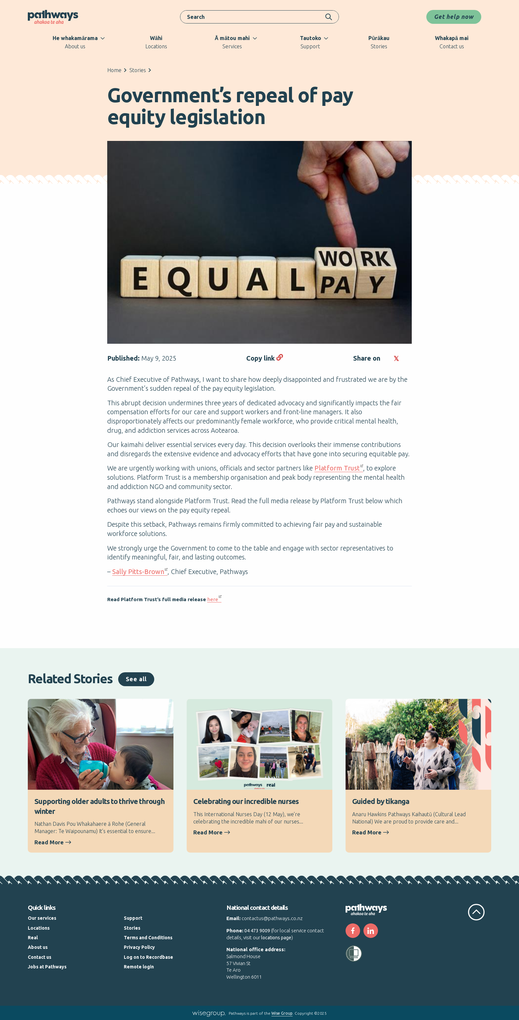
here (212, 599)
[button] (386, 358)
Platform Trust (337, 468)
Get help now (454, 16)
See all (136, 679)
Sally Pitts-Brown (138, 571)
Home (114, 70)
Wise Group (282, 1013)
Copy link (264, 358)
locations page (276, 937)
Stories (137, 70)
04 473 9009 (257, 930)
